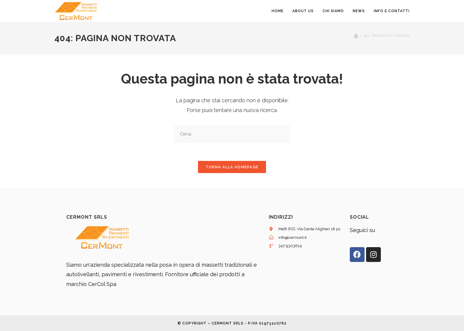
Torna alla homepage (232, 167)
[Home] (356, 36)
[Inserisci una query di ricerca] (232, 134)
